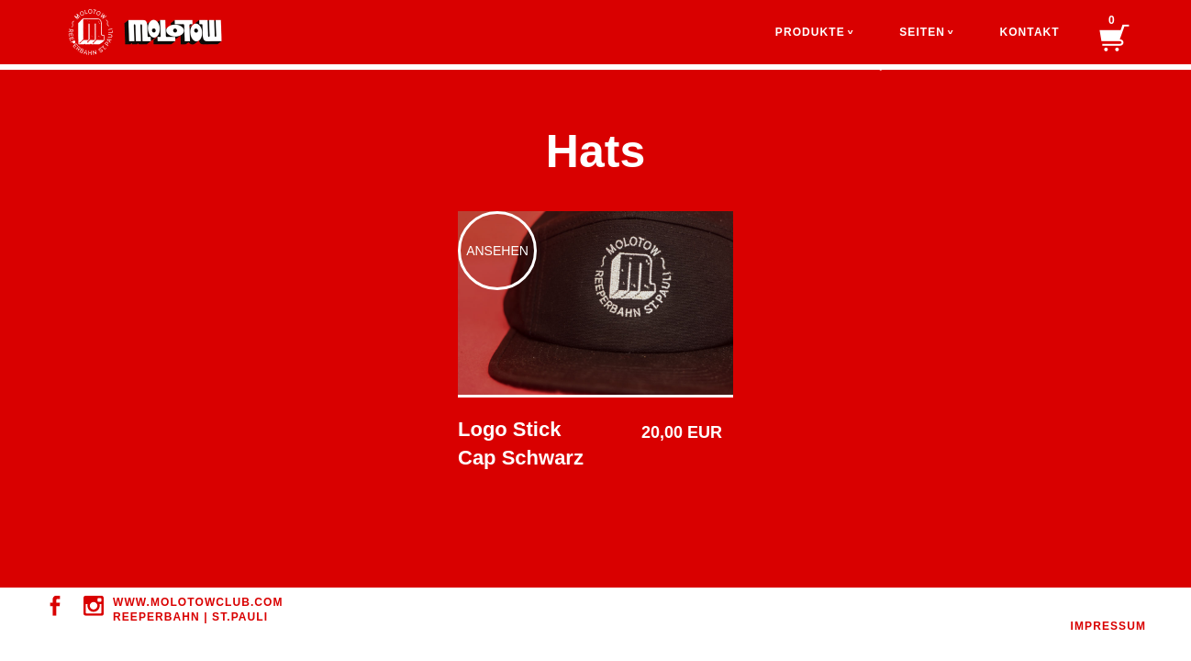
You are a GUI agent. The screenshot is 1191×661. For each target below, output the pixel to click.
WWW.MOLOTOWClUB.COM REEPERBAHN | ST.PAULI (198, 609)
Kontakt (1029, 32)
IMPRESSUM (1108, 626)
